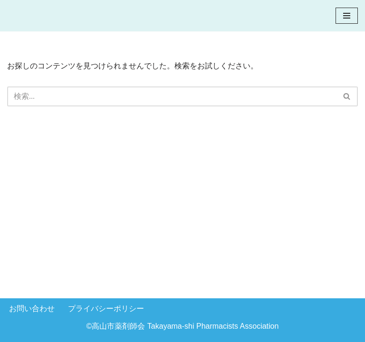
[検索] (171, 96)
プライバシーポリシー (106, 308)
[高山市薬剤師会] (47, 16)
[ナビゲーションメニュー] (347, 16)
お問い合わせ (32, 308)
